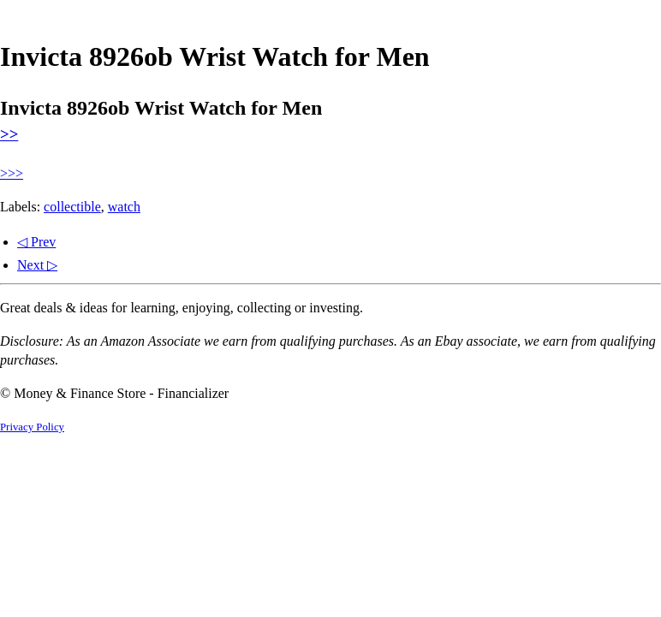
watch (124, 206)
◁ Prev (36, 241)
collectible (72, 206)
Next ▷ (37, 265)
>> (9, 134)
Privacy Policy (32, 427)
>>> (11, 173)
